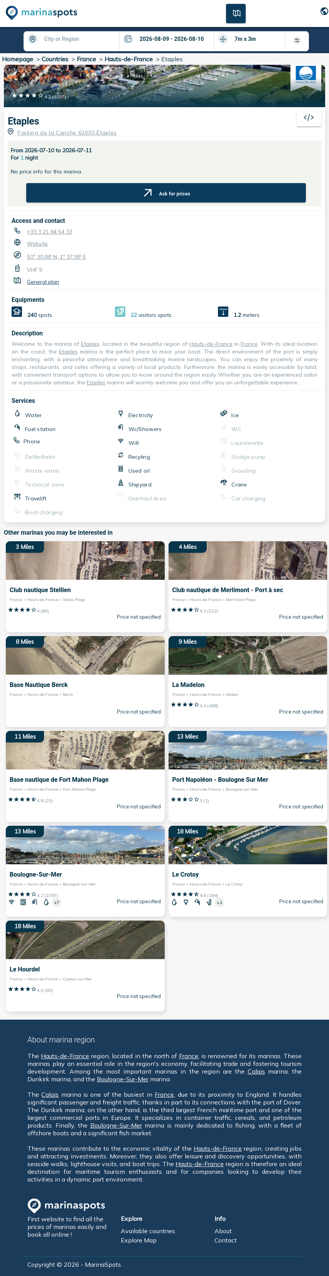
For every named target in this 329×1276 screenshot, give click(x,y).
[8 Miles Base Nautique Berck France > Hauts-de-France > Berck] (85, 681)
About (223, 1231)
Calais (256, 1071)
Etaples (90, 343)
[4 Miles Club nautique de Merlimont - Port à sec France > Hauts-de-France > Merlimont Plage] (248, 586)
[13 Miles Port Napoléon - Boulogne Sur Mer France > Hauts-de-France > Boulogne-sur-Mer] (248, 776)
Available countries (148, 1231)
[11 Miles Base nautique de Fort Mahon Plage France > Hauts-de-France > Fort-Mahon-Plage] (85, 776)
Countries (55, 59)
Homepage (17, 59)
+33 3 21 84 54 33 (49, 231)
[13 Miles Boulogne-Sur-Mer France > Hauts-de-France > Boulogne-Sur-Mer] (85, 871)
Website (37, 243)
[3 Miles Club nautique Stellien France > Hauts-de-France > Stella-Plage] (85, 586)
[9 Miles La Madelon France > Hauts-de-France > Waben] (248, 681)
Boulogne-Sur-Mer (122, 1079)
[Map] (236, 13)
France (86, 59)
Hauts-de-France (129, 59)
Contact (225, 1240)
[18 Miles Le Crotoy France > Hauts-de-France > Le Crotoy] (248, 871)
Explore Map (139, 1240)
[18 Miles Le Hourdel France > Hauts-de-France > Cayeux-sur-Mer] (85, 966)
